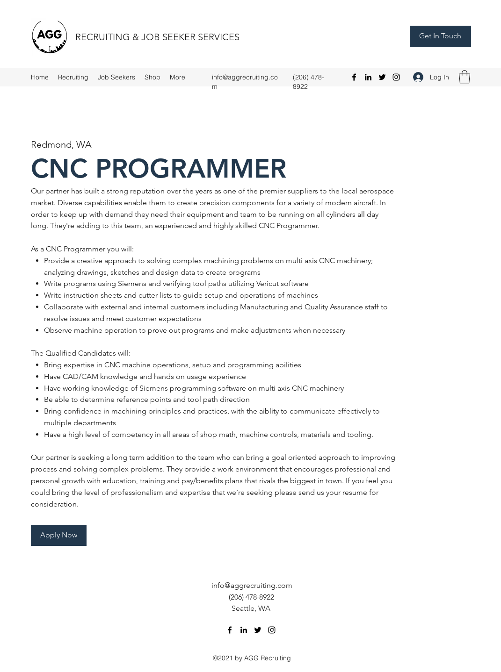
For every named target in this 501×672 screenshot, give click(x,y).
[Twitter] (382, 77)
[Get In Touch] (440, 36)
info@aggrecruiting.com (251, 585)
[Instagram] (396, 77)
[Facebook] (354, 77)
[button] (464, 77)
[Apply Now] (59, 535)
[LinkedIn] (368, 77)
